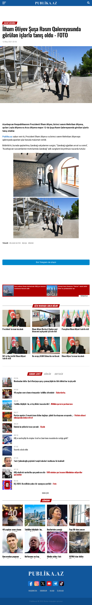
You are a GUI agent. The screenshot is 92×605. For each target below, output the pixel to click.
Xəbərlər (43, 590)
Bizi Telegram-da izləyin (46, 262)
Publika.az (7, 136)
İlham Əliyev (15, 243)
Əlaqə (52, 590)
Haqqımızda (33, 590)
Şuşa (25, 243)
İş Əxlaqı (60, 590)
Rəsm (31, 243)
